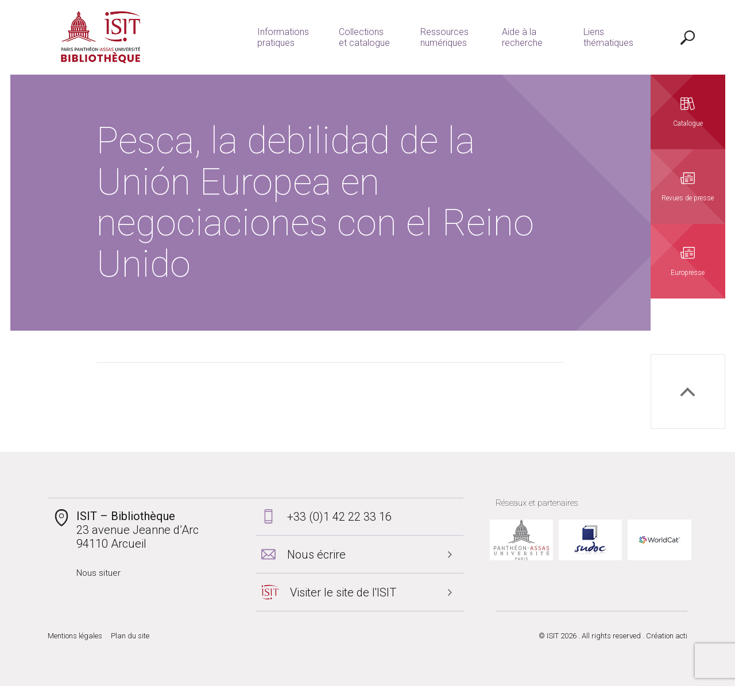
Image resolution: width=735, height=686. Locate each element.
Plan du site (130, 635)
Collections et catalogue (364, 37)
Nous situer (98, 573)
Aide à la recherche (522, 37)
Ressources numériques (444, 37)
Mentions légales (75, 635)
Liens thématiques (608, 37)
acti (681, 635)
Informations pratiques (283, 37)
